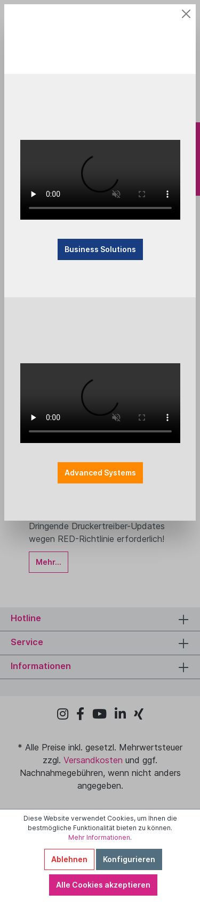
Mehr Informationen (99, 837)
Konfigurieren (129, 859)
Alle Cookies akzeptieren (103, 884)
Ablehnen (69, 859)
